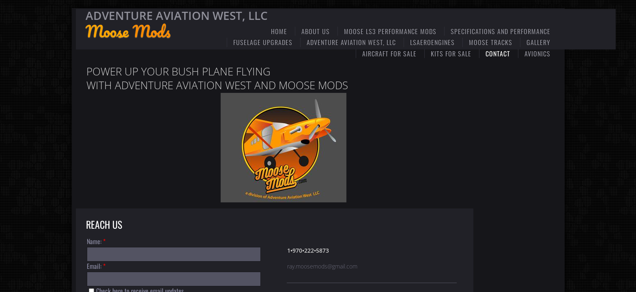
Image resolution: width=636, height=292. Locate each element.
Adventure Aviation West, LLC (351, 42)
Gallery (538, 42)
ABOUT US (315, 31)
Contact (498, 53)
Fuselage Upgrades (262, 42)
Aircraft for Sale (389, 53)
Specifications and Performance (500, 31)
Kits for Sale (451, 53)
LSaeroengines (432, 42)
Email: (96, 266)
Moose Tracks (490, 42)
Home (279, 31)
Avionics (537, 53)
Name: (96, 241)
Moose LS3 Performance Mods (390, 31)
